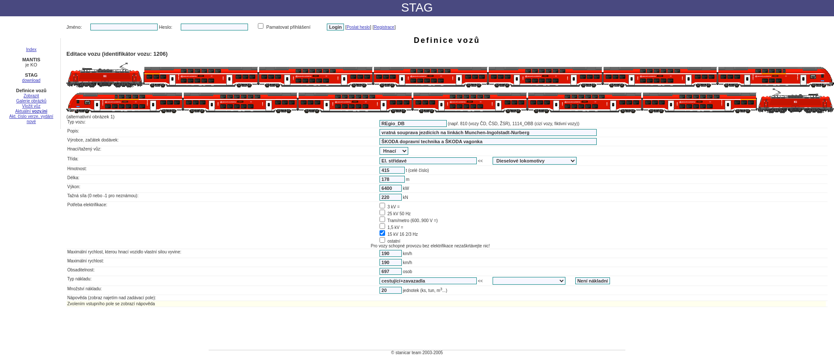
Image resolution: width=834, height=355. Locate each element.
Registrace (384, 27)
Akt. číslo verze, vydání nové (31, 119)
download (31, 80)
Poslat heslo (358, 27)
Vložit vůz (31, 106)
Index (31, 49)
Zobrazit (31, 95)
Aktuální (31, 111)
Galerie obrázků (31, 101)
